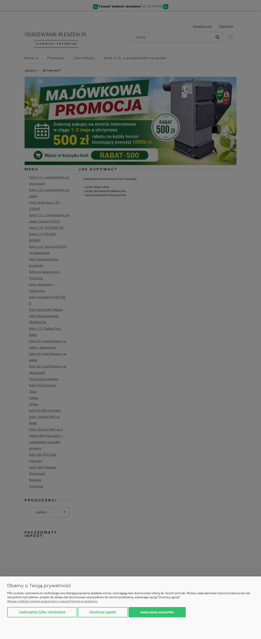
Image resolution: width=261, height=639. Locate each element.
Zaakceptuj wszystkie (157, 612)
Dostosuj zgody (102, 612)
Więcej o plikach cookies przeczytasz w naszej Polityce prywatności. (52, 601)
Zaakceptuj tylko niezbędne (42, 612)
